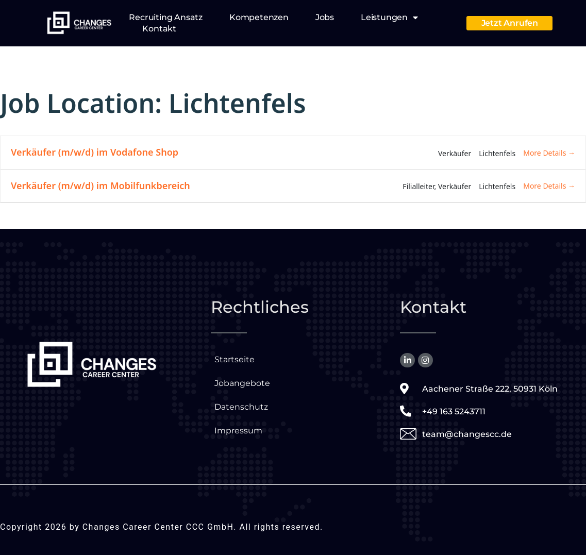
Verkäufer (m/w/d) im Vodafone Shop (94, 152)
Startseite (234, 359)
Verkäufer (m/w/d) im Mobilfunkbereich (100, 185)
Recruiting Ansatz (166, 17)
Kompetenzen (259, 17)
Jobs (324, 17)
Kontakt (159, 28)
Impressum (238, 430)
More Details (549, 153)
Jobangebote (242, 383)
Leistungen (389, 17)
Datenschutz (241, 407)
